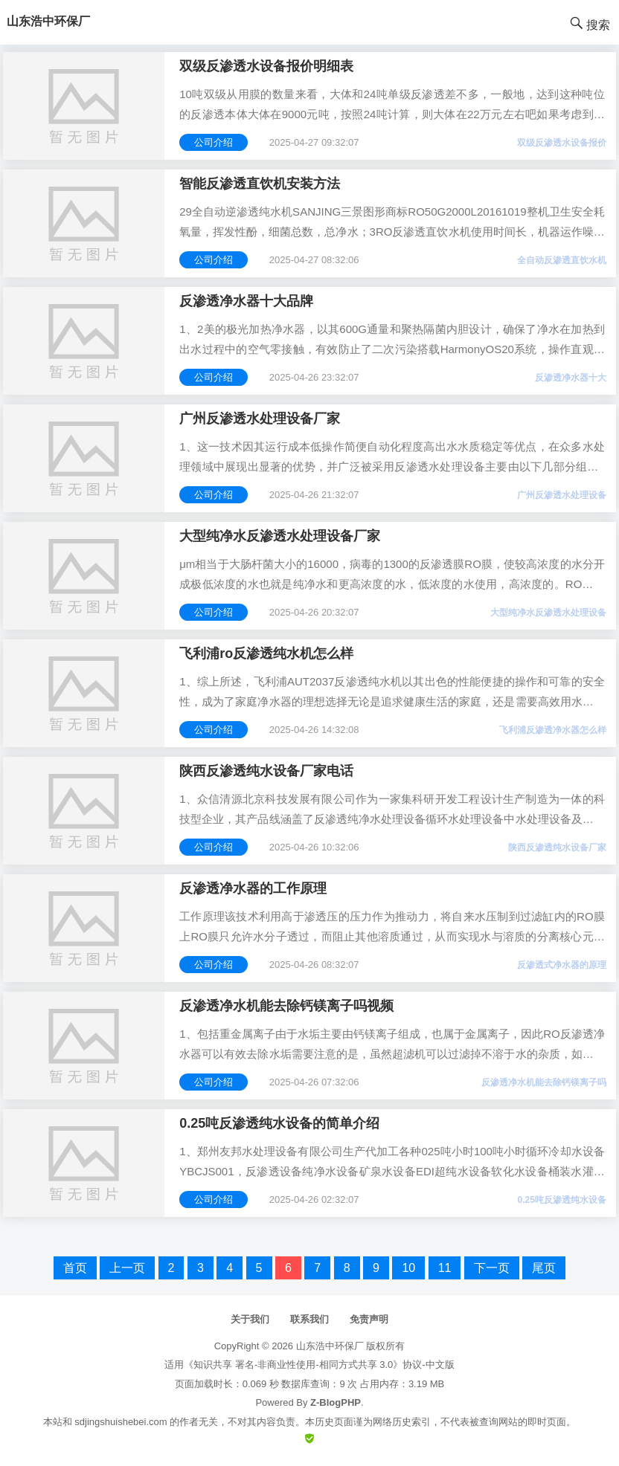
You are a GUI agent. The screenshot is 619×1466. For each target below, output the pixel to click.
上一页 (127, 1268)
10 (408, 1268)
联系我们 (309, 1319)
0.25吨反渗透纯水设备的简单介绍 (279, 1123)
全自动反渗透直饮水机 (561, 260)
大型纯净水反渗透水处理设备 (548, 612)
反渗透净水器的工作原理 (253, 888)
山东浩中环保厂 (330, 1346)
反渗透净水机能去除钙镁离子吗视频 (286, 1005)
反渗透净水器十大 (570, 377)
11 (445, 1268)
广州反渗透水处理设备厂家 (259, 418)
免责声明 (369, 1319)
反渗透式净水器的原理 (561, 965)
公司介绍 (213, 142)
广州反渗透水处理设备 (561, 495)
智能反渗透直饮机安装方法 (259, 183)
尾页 (544, 1268)
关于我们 (250, 1319)
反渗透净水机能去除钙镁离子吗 (543, 1082)
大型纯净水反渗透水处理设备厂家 (279, 536)
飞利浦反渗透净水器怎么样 (552, 730)
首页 (75, 1268)
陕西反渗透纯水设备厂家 (557, 847)
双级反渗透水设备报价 (561, 143)
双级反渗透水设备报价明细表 (266, 66)
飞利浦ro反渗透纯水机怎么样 (266, 653)
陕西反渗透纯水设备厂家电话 (266, 770)
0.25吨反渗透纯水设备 (561, 1200)
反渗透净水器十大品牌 (246, 301)
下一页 (492, 1268)
